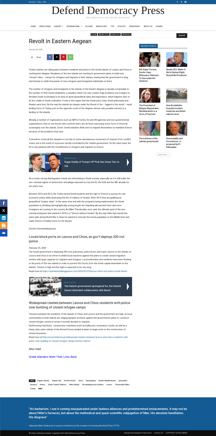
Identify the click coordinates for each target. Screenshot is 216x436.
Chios (81, 381)
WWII (40, 389)
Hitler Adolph (74, 385)
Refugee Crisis (104, 34)
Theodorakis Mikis (122, 385)
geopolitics (123, 381)
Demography (91, 381)
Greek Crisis (115, 34)
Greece (42, 385)
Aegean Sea (56, 381)
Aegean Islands (43, 381)
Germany (33, 385)
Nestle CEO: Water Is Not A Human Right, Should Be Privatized (176, 72)
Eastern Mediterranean (107, 381)
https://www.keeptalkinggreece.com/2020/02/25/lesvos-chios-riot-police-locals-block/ (85, 271)
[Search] (181, 35)
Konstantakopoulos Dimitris (92, 385)
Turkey (32, 389)
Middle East (126, 34)
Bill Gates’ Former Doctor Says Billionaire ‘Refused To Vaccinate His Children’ (148, 75)
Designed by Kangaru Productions (40, 20)
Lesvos (109, 385)
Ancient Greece (70, 381)
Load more (163, 155)
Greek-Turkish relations (57, 385)
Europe (94, 34)
